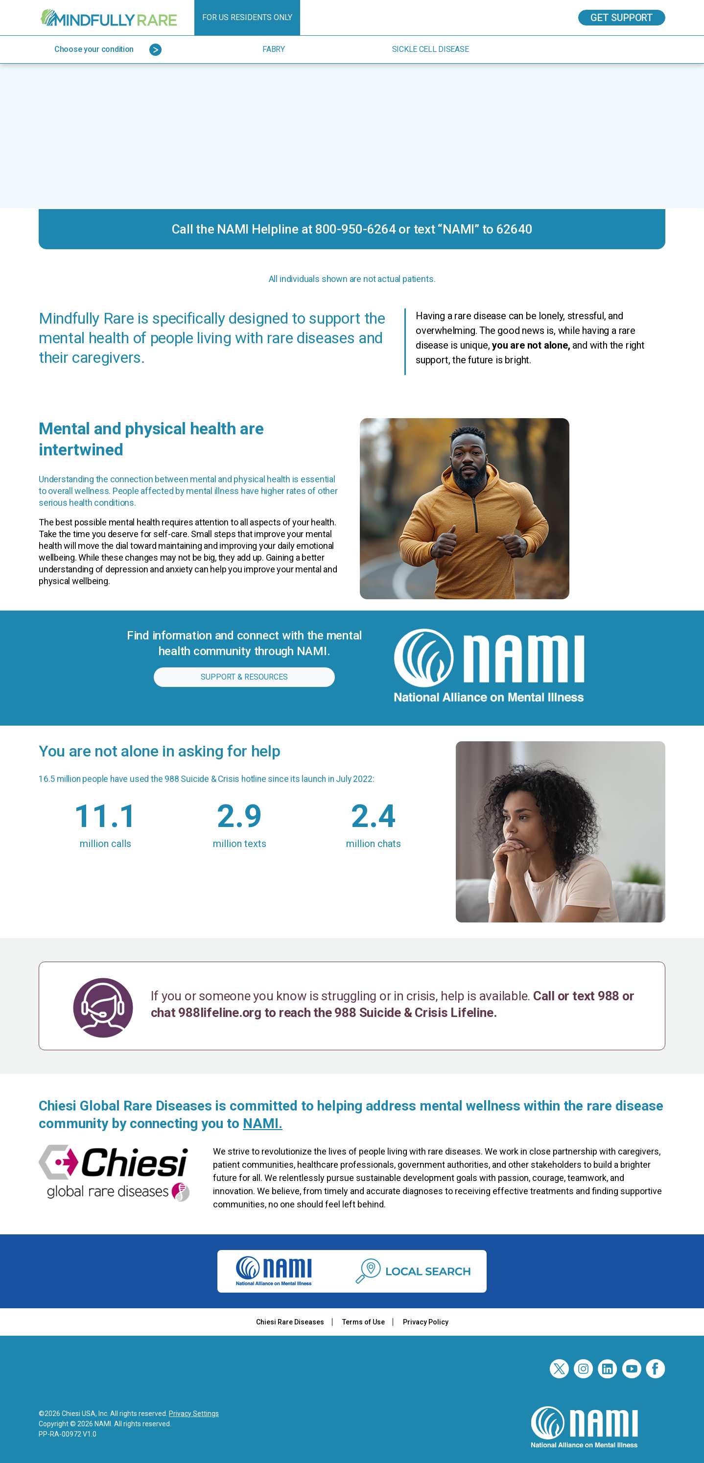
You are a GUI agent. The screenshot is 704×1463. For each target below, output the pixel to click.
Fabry (273, 49)
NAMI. (262, 1123)
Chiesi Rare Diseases (290, 1322)
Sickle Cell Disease (430, 49)
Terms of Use (363, 1322)
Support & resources (244, 677)
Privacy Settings (194, 1413)
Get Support (621, 18)
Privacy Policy (425, 1322)
